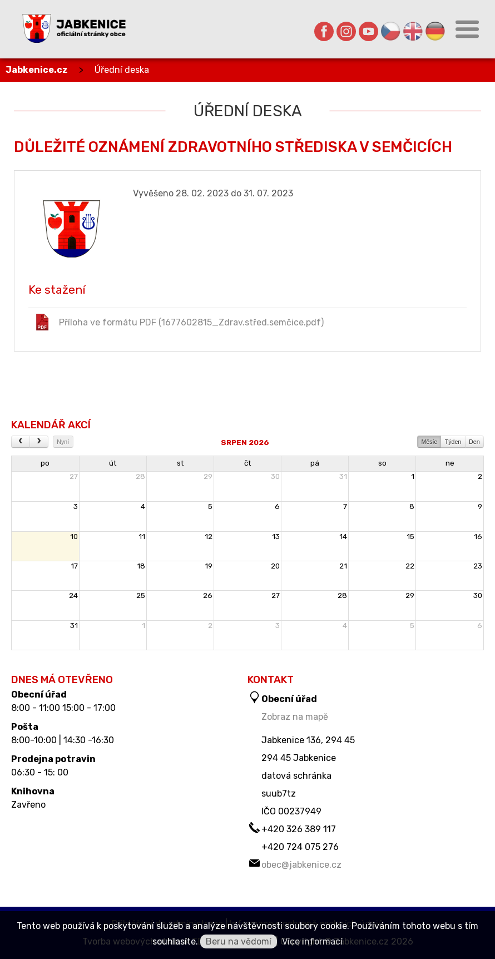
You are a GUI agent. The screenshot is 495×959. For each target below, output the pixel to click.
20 (275, 566)
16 (478, 536)
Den (474, 441)
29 (208, 476)
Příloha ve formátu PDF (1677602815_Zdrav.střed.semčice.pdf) (179, 322)
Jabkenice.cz (37, 70)
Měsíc (429, 441)
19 (208, 566)
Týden (453, 441)
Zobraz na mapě (294, 716)
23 (477, 566)
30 (275, 476)
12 (208, 536)
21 (343, 566)
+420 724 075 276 (300, 847)
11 (141, 536)
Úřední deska (122, 70)
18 (141, 566)
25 (140, 595)
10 (74, 536)
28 (140, 476)
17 (74, 566)
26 (207, 595)
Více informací (312, 941)
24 (73, 595)
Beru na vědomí (238, 941)
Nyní (63, 441)
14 (343, 536)
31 (343, 476)
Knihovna (33, 791)
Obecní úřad (39, 694)
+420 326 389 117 (298, 829)
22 (409, 566)
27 (74, 476)
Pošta (24, 727)
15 (410, 536)
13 (276, 536)
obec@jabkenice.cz (301, 864)
